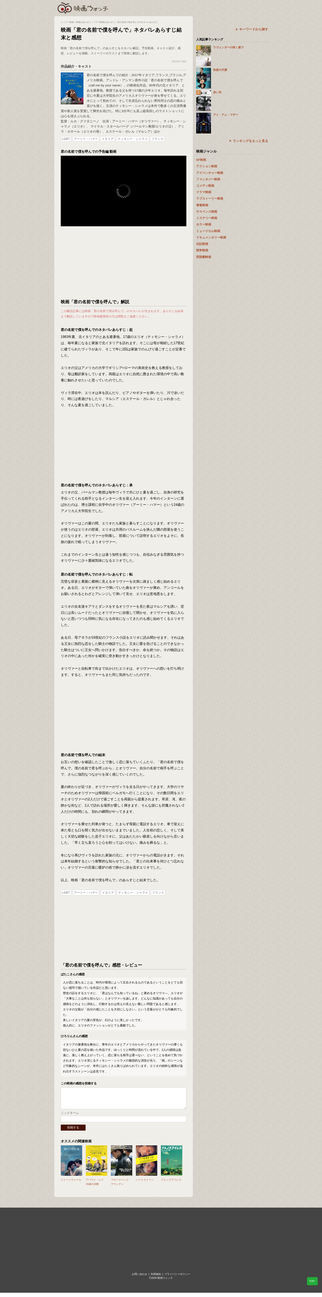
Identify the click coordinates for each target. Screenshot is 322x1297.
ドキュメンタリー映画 (211, 237)
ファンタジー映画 (208, 179)
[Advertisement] (123, 263)
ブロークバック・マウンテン (121, 1186)
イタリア (108, 139)
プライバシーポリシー (177, 1278)
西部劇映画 (203, 257)
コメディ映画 (205, 185)
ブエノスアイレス (171, 1184)
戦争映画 (202, 250)
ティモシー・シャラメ (133, 139)
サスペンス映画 (206, 211)
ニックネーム (70, 1117)
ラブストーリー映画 (209, 198)
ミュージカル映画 (208, 231)
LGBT (66, 139)
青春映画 (202, 205)
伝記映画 (202, 244)
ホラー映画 (203, 224)
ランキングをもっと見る (250, 141)
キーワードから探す (253, 29)
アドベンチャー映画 (209, 173)
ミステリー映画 (206, 218)
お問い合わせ (139, 1278)
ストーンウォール (71, 1184)
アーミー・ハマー (86, 139)
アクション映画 (206, 166)
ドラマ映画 (203, 192)
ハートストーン (145, 1184)
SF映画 (201, 159)
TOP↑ (312, 1281)
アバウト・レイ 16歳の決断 (95, 1186)
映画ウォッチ (83, 7)
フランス (157, 139)
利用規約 (156, 1278)
